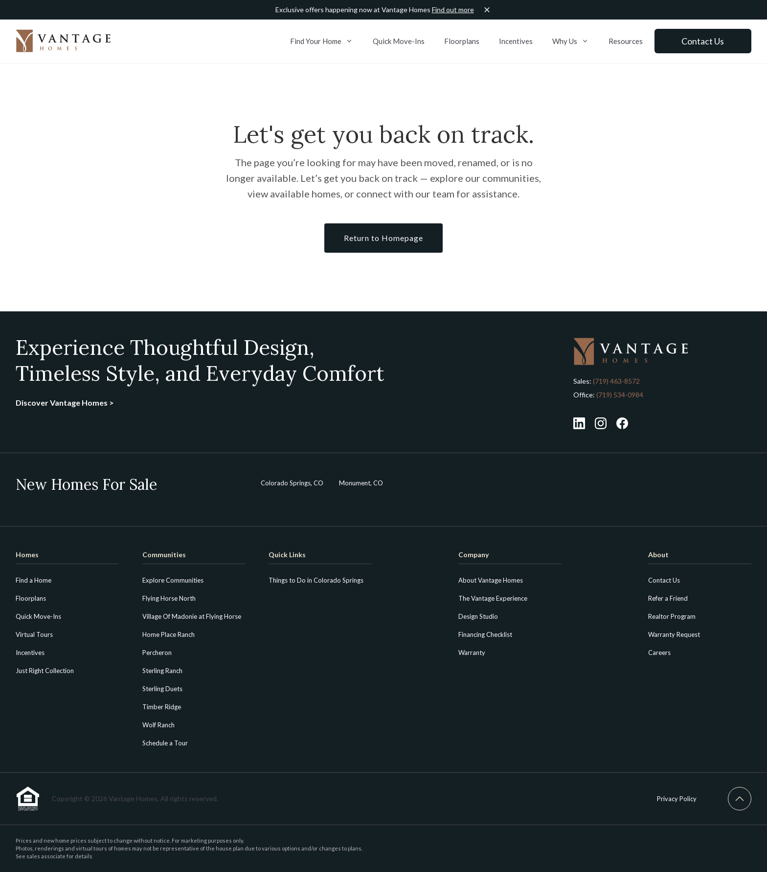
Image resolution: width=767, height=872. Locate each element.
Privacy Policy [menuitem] (677, 799)
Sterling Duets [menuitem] (162, 689)
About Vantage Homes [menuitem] (490, 580)
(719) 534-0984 (619, 395)
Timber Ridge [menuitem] (161, 707)
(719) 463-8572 (616, 381)
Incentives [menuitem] (30, 652)
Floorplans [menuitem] (31, 598)
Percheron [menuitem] (157, 652)
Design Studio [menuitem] (478, 616)
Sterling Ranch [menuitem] (162, 671)
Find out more (453, 9)
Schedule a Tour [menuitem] (165, 743)
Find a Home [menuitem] (33, 580)
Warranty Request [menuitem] (674, 634)
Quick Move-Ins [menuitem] (38, 616)
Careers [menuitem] (659, 652)
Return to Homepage (383, 237)
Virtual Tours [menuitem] (34, 634)
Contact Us (702, 41)
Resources (625, 41)
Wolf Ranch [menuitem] (158, 725)
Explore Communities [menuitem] (172, 580)
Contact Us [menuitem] (664, 580)
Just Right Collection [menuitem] (45, 671)
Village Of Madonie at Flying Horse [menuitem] (191, 616)
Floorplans (461, 41)
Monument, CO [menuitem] (361, 483)
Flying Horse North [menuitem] (169, 598)
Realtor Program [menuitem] (672, 616)
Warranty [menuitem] (471, 652)
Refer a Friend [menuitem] (668, 598)
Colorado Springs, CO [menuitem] (292, 483)
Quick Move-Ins (398, 41)
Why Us (570, 41)
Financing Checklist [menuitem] (485, 634)
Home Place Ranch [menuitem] (168, 634)
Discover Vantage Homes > (65, 402)
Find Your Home (321, 41)
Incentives (515, 41)
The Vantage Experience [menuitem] (492, 598)
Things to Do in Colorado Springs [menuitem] (316, 580)
